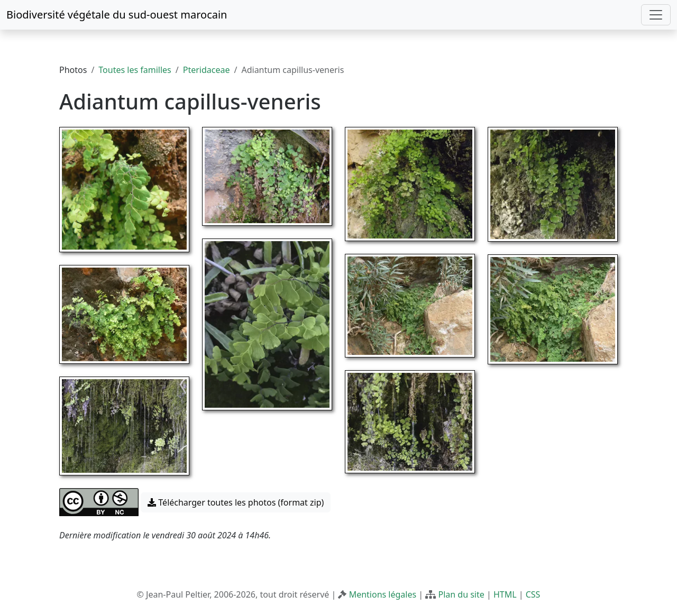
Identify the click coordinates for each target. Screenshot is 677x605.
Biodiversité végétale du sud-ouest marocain (116, 14)
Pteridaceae (206, 70)
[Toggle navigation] (656, 14)
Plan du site (461, 594)
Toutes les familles (134, 70)
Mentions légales (383, 594)
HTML (505, 594)
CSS (533, 594)
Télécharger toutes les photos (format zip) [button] (236, 502)
